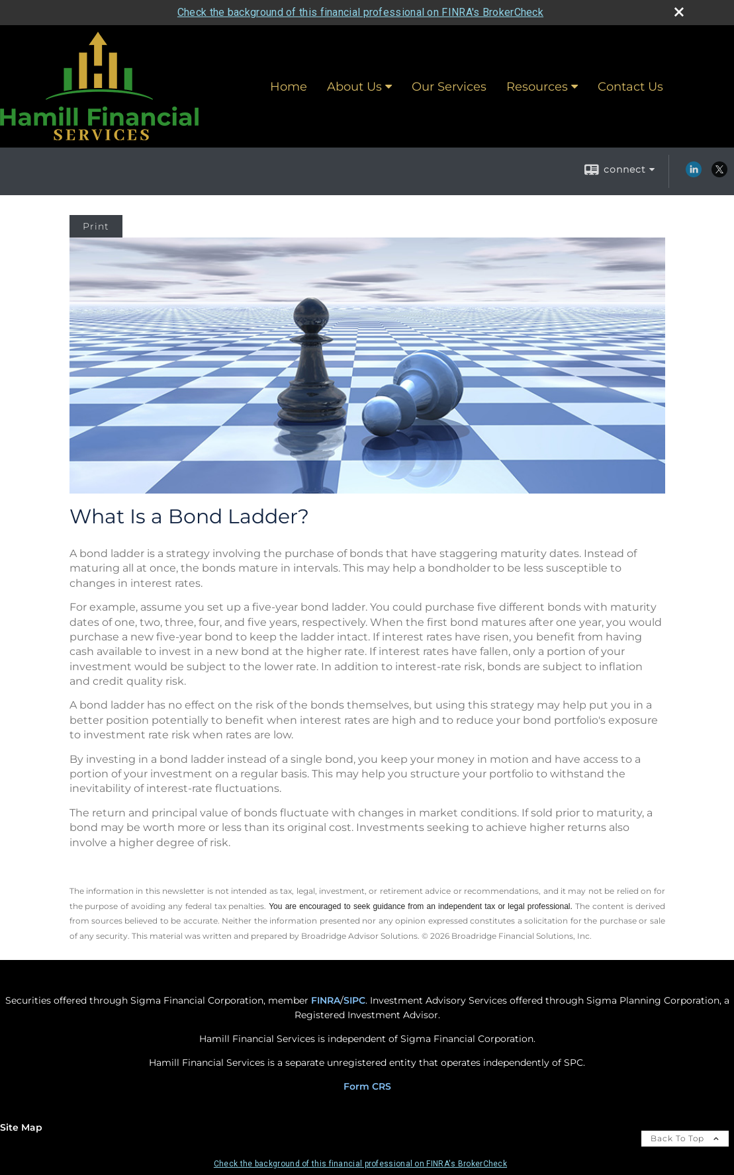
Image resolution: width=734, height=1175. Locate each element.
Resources (537, 86)
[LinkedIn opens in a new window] (694, 174)
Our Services (449, 86)
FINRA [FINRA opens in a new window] (325, 1000)
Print (96, 226)
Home (288, 86)
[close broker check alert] (679, 12)
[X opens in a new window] (719, 174)
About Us (354, 86)
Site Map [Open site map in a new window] (21, 1127)
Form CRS (367, 1086)
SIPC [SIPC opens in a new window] (354, 1000)
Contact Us (630, 86)
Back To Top (685, 1138)
